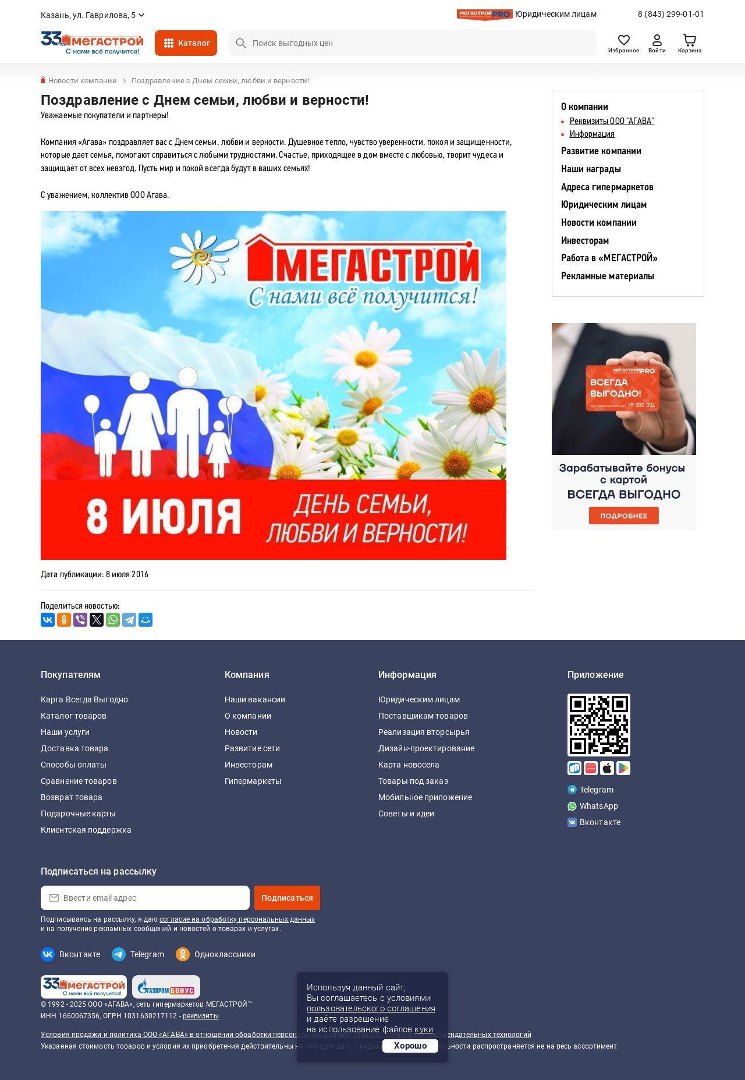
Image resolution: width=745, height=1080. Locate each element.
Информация (592, 134)
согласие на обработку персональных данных (237, 919)
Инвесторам (585, 241)
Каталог (194, 43)
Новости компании (599, 223)
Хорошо (410, 1045)
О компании (585, 107)
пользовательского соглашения (371, 1008)
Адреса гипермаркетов (607, 187)
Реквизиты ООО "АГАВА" (612, 121)
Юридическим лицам (556, 14)
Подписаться (287, 898)
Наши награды (591, 169)
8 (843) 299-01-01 (671, 14)
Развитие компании (601, 151)
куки (423, 1029)
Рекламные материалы (608, 276)
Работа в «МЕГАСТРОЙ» (609, 258)
